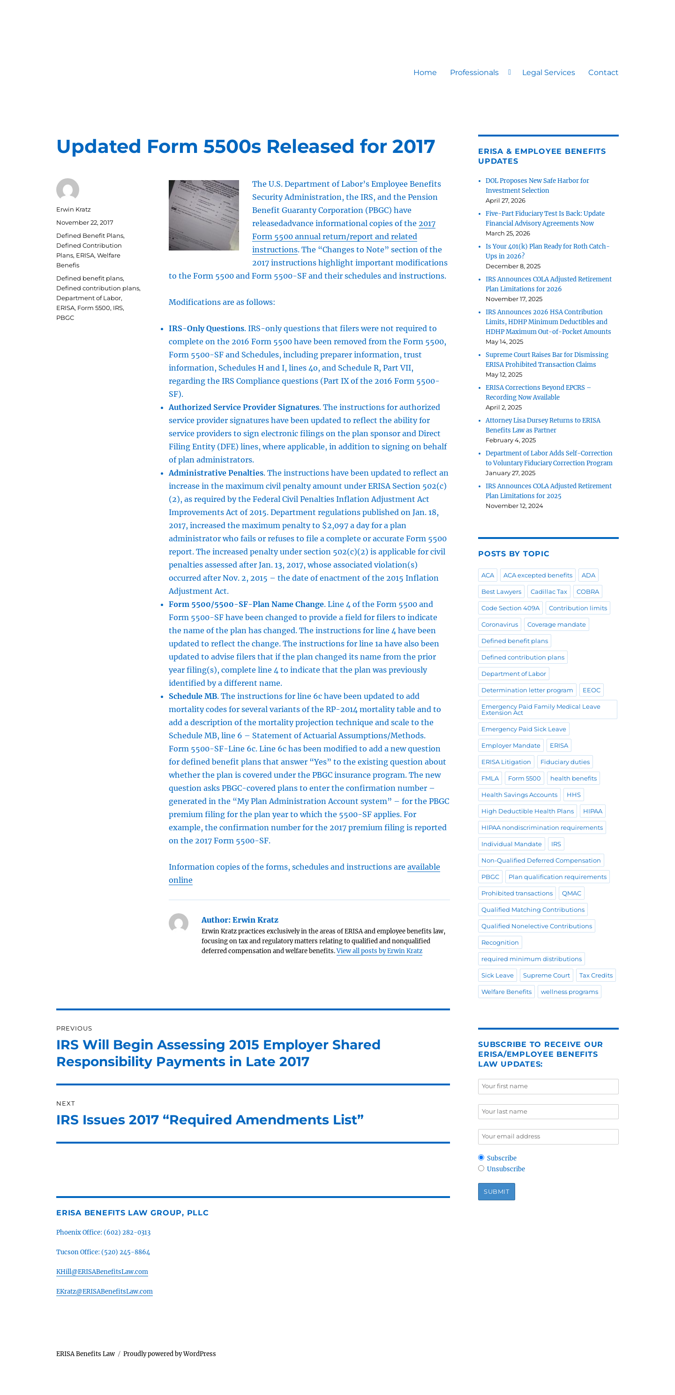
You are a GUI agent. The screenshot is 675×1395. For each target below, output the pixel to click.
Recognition (500, 942)
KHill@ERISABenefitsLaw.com (102, 1272)
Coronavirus (499, 624)
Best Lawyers (501, 591)
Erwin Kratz (73, 209)
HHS (574, 794)
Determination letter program (527, 690)
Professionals (474, 72)
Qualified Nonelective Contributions (536, 926)
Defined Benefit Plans (89, 235)
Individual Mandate (511, 844)
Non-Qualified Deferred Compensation (541, 860)
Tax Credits (596, 975)
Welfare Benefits (506, 991)
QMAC (571, 893)
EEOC (591, 690)
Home (425, 72)
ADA (588, 575)
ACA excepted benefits (537, 575)
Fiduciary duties (565, 762)
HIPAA (592, 811)
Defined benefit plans (89, 278)
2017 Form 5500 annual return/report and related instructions (343, 236)
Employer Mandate (510, 745)
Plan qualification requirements (558, 876)
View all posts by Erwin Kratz (379, 951)
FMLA (490, 778)
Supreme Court (546, 975)
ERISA (85, 255)
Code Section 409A (510, 608)
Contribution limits (578, 608)
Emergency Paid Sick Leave (523, 729)
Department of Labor (88, 298)
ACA (487, 575)
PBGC (65, 317)
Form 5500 (93, 307)
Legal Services (548, 72)
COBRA (588, 591)
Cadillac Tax (549, 591)
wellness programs (569, 991)
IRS (118, 307)
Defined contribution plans (97, 288)
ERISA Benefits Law (85, 1354)
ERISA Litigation (506, 762)
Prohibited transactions (517, 893)
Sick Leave (497, 975)
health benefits (573, 778)
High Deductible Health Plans (527, 811)
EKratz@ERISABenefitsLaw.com (104, 1292)
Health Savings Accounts (519, 794)
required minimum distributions (531, 959)
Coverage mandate (556, 624)
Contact (603, 72)
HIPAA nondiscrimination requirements (542, 827)
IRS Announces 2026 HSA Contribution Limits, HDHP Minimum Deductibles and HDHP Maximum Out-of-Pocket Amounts (548, 322)
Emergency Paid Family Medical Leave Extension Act (540, 709)
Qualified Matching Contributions (533, 909)
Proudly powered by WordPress (169, 1354)
